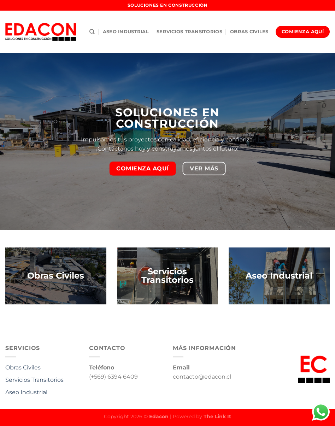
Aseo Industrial (26, 392)
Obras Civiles (249, 31)
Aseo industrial (126, 31)
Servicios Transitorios (189, 31)
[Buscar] (92, 32)
